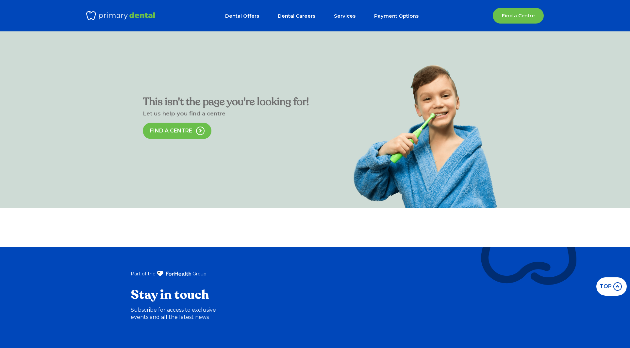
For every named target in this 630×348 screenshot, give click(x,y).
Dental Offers (242, 16)
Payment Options (396, 16)
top (611, 286)
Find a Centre (518, 16)
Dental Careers (296, 16)
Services (345, 16)
